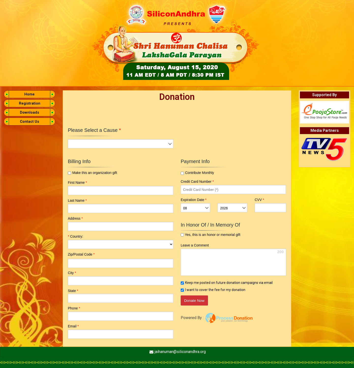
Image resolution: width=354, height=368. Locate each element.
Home (29, 94)
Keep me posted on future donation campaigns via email (229, 283)
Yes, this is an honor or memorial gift (212, 234)
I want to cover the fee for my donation (215, 290)
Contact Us (29, 121)
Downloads (29, 112)
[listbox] (120, 143)
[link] (241, 301)
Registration (29, 103)
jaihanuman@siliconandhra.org (180, 351)
